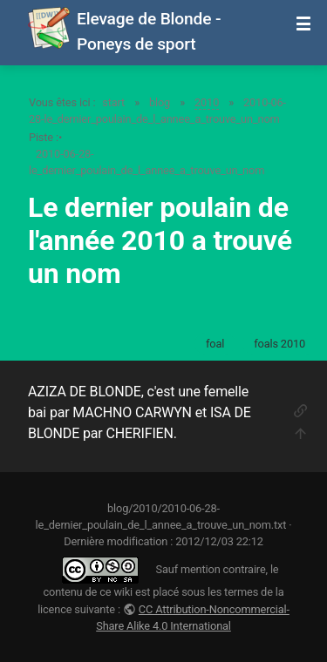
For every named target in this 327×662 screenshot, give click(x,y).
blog (159, 102)
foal (215, 343)
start (113, 102)
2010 (206, 102)
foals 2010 (279, 343)
